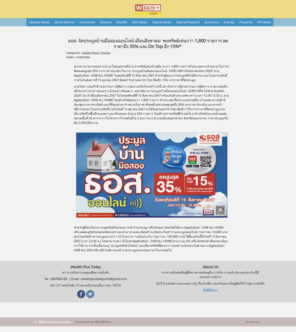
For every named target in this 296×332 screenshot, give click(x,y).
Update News (39, 28)
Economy (212, 28)
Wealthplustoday (61, 327)
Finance (106, 28)
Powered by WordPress (97, 327)
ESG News (139, 28)
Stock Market (64, 28)
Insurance (87, 28)
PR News (264, 28)
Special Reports (188, 28)
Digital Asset (161, 28)
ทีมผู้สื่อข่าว (210, 295)
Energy (229, 28)
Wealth (121, 28)
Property (246, 28)
